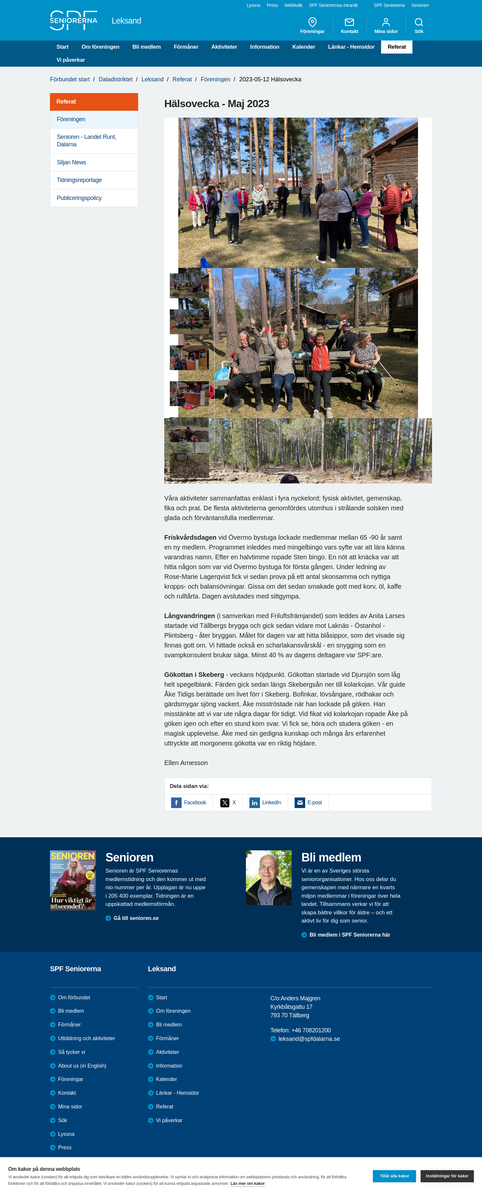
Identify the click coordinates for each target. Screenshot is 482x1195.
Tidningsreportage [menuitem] (79, 180)
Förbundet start (70, 79)
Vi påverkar (70, 60)
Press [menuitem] (272, 5)
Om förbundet (74, 997)
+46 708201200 (310, 1030)
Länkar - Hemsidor (351, 47)
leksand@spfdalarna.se (309, 1039)
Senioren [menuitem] (420, 5)
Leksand (152, 79)
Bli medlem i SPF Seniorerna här (350, 935)
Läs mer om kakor (248, 1183)
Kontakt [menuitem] (349, 25)
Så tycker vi (71, 1052)
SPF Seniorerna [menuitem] (389, 5)
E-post (315, 802)
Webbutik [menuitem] (293, 5)
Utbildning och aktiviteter (86, 1038)
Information (264, 47)
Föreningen (215, 79)
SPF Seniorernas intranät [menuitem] (333, 5)
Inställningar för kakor (447, 1176)
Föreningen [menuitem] (71, 119)
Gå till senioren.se (136, 918)
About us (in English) (82, 1066)
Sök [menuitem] (419, 25)
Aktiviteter (224, 47)
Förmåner (186, 47)
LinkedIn (271, 802)
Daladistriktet (116, 79)
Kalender (303, 47)
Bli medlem (146, 47)
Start (62, 47)
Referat (397, 47)
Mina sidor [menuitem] (386, 25)
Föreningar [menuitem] (312, 25)
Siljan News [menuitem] (71, 162)
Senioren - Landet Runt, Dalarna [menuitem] (86, 141)
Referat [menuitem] (66, 101)
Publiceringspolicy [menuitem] (79, 198)
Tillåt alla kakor (394, 1176)
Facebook (195, 802)
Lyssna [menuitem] (253, 5)
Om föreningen (101, 47)
